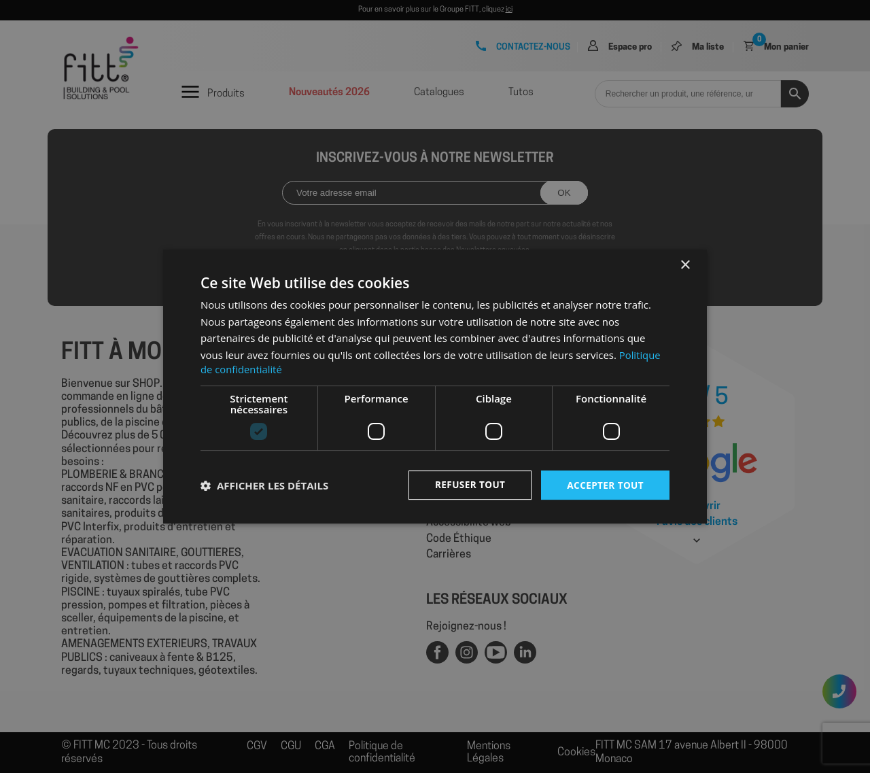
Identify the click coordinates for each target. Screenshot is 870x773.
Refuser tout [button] (466, 484)
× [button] (685, 265)
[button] (264, 485)
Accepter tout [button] (604, 484)
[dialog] (435, 386)
